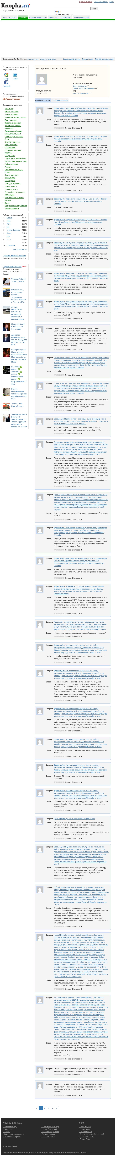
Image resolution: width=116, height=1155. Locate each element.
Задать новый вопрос (71, 59)
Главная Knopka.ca (9, 17)
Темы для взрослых (12, 184)
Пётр (9, 224)
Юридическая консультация (16, 206)
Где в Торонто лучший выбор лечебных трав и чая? (74, 819)
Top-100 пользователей (104, 59)
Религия (8, 167)
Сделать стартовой (85, 2)
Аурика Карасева (13, 230)
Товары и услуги (11, 189)
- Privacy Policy (84, 1139)
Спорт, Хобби (10, 178)
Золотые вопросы (12, 209)
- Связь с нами (84, 1129)
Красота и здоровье (12, 142)
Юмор (7, 203)
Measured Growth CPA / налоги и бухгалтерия (18, 326)
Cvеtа (9, 233)
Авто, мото (9, 109)
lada (8, 236)
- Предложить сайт (86, 1137)
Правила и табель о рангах (14, 256)
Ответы (23, 17)
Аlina (8, 221)
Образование (10, 148)
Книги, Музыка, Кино (13, 134)
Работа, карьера (11, 164)
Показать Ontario (33, 59)
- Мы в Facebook (85, 1132)
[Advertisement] (58, 39)
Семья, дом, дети (11, 175)
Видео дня (53, 17)
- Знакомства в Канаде (50, 1127)
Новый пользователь (101, 2)
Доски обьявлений (81, 17)
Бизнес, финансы (11, 112)
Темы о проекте (11, 186)
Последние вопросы (60, 100)
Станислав (11, 245)
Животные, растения (13, 123)
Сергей (9, 218)
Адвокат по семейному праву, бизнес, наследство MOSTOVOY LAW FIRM (19, 340)
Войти (112, 2)
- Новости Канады (10, 1127)
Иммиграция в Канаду (13, 131)
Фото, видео (9, 195)
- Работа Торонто (47, 1137)
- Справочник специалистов (14, 1134)
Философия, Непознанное (15, 192)
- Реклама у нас (85, 1127)
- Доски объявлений (49, 1129)
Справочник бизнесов (38, 17)
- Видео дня (7, 1129)
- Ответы (6, 1132)
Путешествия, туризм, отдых (16, 161)
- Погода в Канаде (48, 1134)
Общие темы (10, 156)
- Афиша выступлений (50, 1132)
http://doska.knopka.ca (11, 99)
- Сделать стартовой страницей (91, 1134)
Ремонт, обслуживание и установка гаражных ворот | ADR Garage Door (19, 394)
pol (8, 227)
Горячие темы (87, 59)
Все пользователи (20, 249)
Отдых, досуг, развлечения (15, 158)
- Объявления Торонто (12, 1137)
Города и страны (11, 114)
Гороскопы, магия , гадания (15, 117)
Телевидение (10, 181)
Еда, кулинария (11, 120)
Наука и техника (11, 145)
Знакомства (65, 17)
